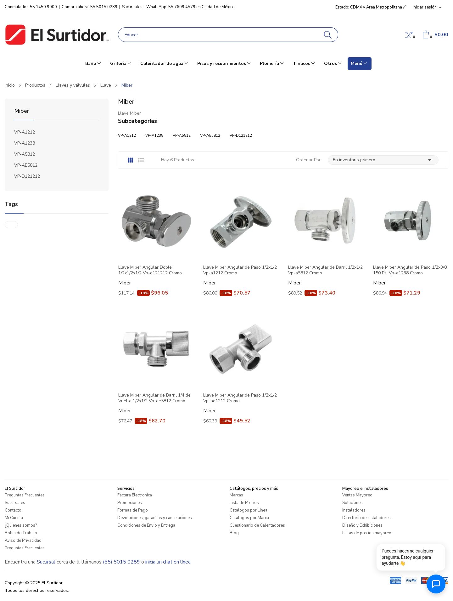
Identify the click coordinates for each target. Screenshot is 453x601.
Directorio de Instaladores (366, 518)
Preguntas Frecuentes (25, 495)
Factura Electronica (134, 495)
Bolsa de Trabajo (21, 533)
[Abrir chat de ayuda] (436, 584)
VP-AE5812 (25, 165)
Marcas (236, 495)
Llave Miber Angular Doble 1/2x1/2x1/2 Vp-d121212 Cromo (150, 270)
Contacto (13, 510)
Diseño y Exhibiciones (362, 525)
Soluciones (352, 503)
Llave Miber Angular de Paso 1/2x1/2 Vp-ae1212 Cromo (240, 398)
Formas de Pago (132, 510)
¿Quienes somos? (21, 525)
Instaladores (354, 510)
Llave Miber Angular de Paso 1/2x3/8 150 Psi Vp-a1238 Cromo (410, 270)
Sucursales (132, 7)
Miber (21, 111)
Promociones (129, 503)
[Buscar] (328, 34)
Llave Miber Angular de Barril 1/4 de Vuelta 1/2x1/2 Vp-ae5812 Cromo (154, 398)
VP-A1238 (24, 143)
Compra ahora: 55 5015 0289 (89, 7)
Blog (234, 533)
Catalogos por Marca (249, 518)
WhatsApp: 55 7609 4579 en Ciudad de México (190, 7)
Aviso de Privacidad (23, 540)
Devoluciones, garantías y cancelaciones (154, 518)
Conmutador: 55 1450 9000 (31, 7)
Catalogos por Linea (248, 510)
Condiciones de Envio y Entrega (146, 525)
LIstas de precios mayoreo (366, 533)
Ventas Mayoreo (357, 495)
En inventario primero (383, 160)
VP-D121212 (27, 176)
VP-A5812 (24, 154)
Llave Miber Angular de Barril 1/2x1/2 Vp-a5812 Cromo (325, 270)
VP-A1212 (24, 132)
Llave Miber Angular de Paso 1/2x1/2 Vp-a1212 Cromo (240, 270)
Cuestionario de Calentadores (257, 525)
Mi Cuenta (14, 518)
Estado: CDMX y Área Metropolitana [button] (370, 7)
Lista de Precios (244, 503)
